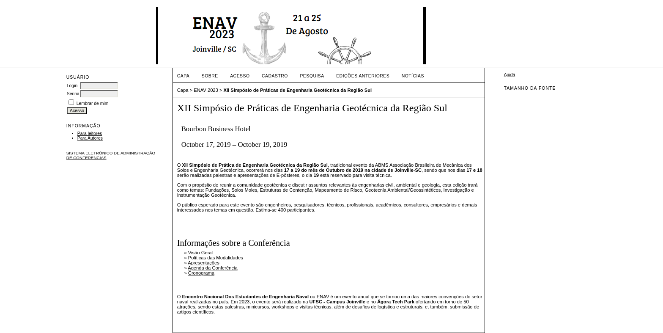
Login (72, 85)
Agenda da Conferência (213, 267)
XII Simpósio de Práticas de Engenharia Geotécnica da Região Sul (298, 90)
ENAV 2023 (206, 90)
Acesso (239, 76)
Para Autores (90, 138)
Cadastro (275, 76)
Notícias (413, 76)
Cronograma (201, 272)
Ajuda (509, 74)
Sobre (210, 76)
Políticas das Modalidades (215, 257)
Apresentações (203, 262)
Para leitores (89, 133)
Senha (73, 93)
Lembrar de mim (93, 103)
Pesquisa (312, 76)
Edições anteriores (362, 76)
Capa (183, 76)
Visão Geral (200, 252)
